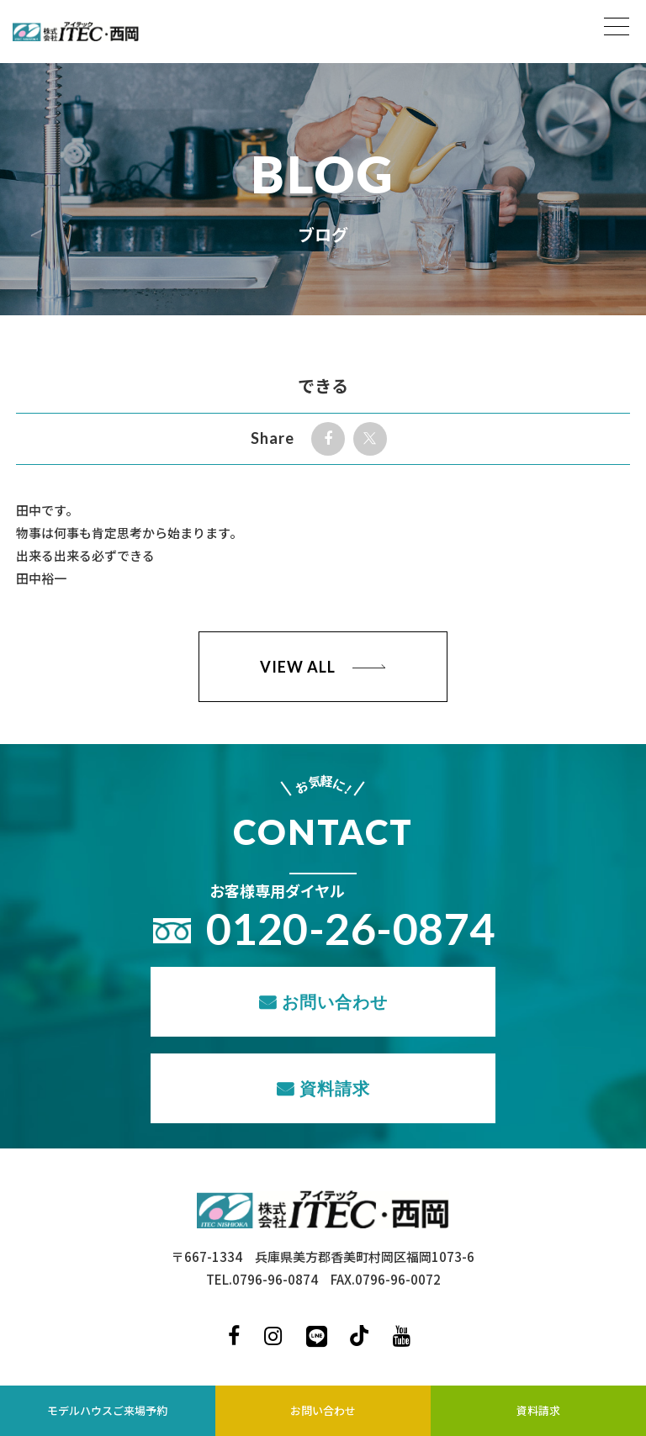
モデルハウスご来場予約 (107, 1410)
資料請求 (334, 1088)
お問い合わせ (335, 1001)
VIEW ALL (297, 666)
